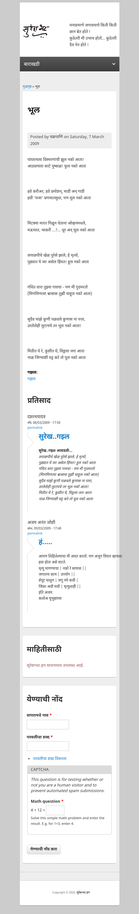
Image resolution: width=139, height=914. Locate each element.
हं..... (45, 542)
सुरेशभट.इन (83, 893)
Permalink (35, 428)
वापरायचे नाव (39, 715)
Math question (47, 801)
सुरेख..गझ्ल (54, 437)
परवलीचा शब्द (40, 737)
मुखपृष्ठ (27, 87)
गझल (31, 379)
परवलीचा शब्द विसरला (50, 759)
